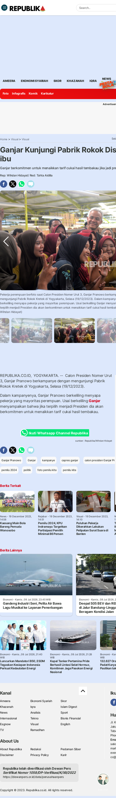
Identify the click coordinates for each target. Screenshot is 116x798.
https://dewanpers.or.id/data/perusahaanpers (33, 777)
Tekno (34, 718)
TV (2, 730)
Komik (33, 93)
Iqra (33, 706)
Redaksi (35, 749)
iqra (93, 81)
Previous (6, 298)
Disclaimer (7, 755)
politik (27, 470)
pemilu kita (69, 470)
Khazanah (6, 706)
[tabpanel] (74, 330)
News (106, 79)
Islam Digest (69, 706)
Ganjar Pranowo (11, 460)
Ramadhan (37, 730)
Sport (64, 712)
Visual (14, 139)
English (65, 724)
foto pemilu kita (46, 470)
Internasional (8, 718)
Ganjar (94, 401)
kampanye (48, 460)
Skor (64, 701)
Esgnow (5, 724)
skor (57, 81)
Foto (6, 93)
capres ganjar (70, 460)
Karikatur (47, 93)
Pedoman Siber (71, 749)
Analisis (35, 712)
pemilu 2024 (9, 470)
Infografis (18, 93)
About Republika (11, 749)
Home (3, 139)
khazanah (75, 81)
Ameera (5, 701)
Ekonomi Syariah (34, 81)
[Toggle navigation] (4, 7)
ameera (9, 81)
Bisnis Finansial (71, 718)
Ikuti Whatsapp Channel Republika (55, 432)
